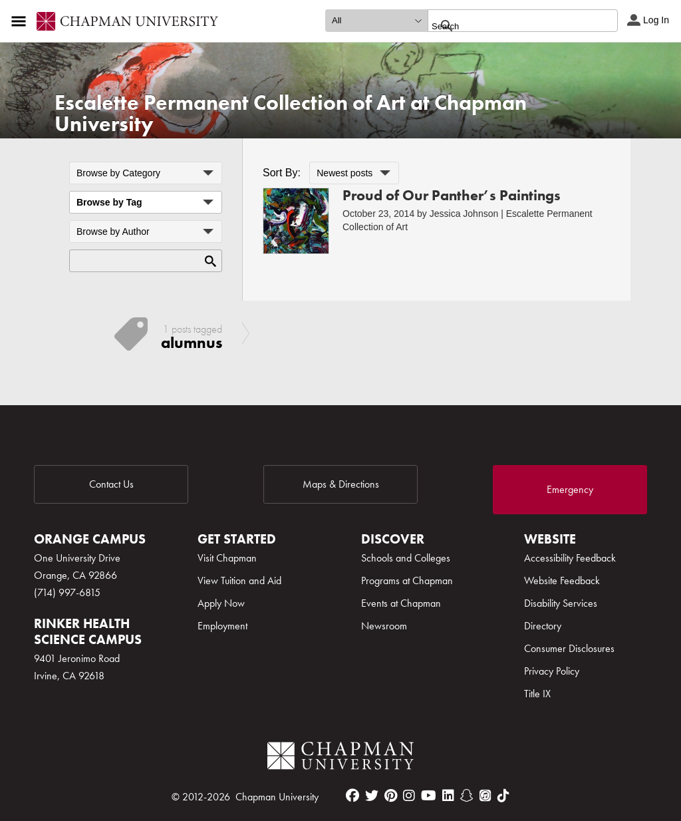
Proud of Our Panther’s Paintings (451, 195)
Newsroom (384, 626)
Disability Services (560, 603)
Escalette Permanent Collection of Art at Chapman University (291, 113)
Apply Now (221, 603)
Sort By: (282, 172)
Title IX (537, 694)
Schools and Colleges (405, 558)
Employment (222, 626)
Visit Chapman (227, 558)
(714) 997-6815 (67, 592)
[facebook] (352, 796)
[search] (508, 26)
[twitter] (371, 796)
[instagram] (409, 796)
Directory (542, 626)
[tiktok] (503, 796)
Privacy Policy (551, 671)
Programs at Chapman (407, 580)
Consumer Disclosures (569, 648)
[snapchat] (467, 796)
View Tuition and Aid (239, 580)
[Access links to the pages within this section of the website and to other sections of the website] (21, 21)
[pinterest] (390, 796)
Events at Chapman (401, 603)
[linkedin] (448, 796)
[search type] (376, 20)
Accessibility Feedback (570, 558)
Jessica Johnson (464, 213)
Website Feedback (562, 580)
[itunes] (485, 796)
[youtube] (428, 796)
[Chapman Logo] (340, 758)
